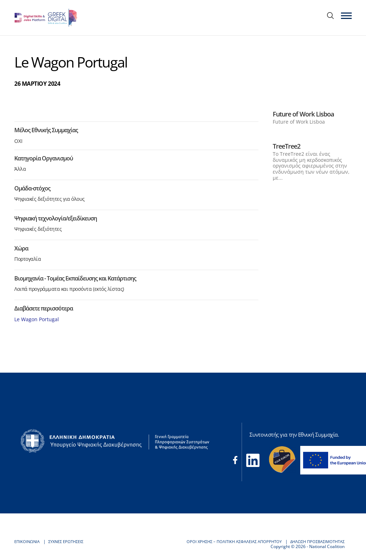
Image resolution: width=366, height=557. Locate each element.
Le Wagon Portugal (36, 319)
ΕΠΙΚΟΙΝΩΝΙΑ (27, 541)
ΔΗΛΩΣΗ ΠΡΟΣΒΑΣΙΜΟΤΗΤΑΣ (315, 541)
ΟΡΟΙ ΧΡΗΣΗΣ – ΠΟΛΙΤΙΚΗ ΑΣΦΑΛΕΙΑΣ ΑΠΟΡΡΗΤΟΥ (225, 541)
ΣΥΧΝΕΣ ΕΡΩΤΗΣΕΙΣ (69, 541)
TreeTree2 (286, 146)
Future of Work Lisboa (303, 114)
